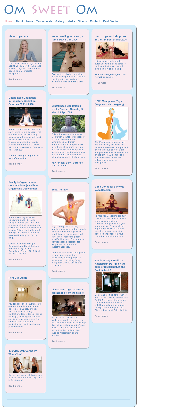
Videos (82, 21)
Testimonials (44, 21)
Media (71, 21)
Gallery (59, 21)
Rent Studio (110, 21)
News (29, 21)
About (19, 21)
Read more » (15, 79)
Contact (95, 21)
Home (8, 21)
